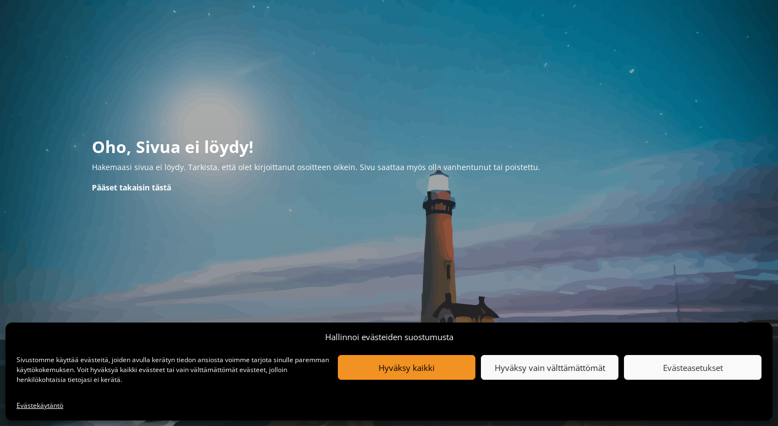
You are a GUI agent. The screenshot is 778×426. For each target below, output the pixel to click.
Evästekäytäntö (40, 405)
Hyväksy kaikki (407, 367)
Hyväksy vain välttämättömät (550, 367)
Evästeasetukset (693, 367)
